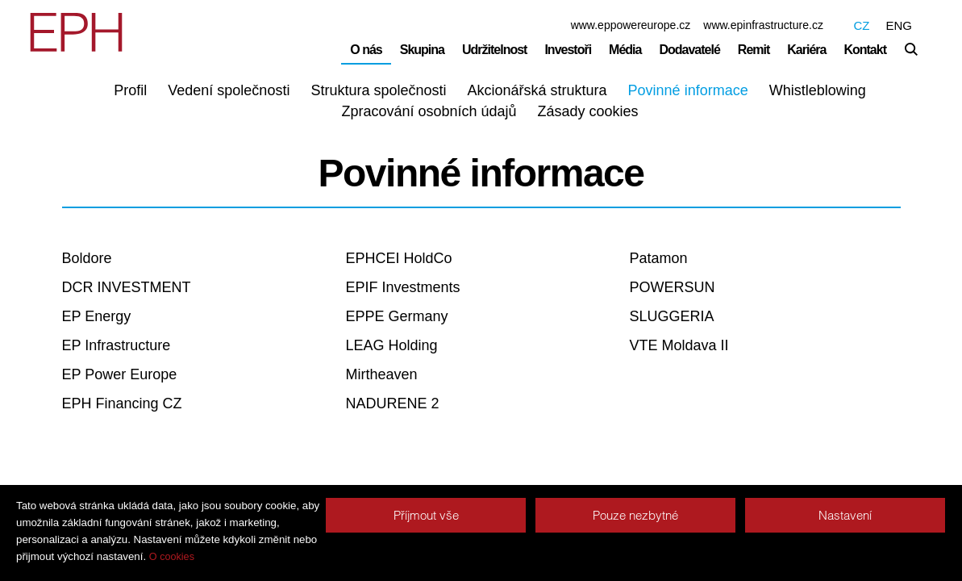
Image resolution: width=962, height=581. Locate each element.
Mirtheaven (382, 374)
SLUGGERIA (672, 316)
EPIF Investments (403, 287)
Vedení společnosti (228, 90)
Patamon (659, 258)
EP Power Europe (119, 374)
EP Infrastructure (116, 345)
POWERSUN (672, 287)
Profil (130, 90)
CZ (861, 25)
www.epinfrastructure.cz (763, 25)
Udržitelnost (494, 49)
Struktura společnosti (378, 90)
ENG (898, 25)
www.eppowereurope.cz (631, 25)
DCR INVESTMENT (126, 287)
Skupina (422, 49)
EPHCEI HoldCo (399, 258)
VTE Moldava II (679, 345)
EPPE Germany (397, 316)
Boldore (87, 258)
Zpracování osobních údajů (428, 111)
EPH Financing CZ (122, 403)
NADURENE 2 (392, 403)
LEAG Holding (392, 345)
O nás (365, 49)
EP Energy (96, 316)
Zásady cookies (588, 111)
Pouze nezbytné (635, 515)
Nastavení (845, 515)
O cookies (171, 556)
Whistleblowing (817, 90)
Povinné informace (688, 90)
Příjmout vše (426, 515)
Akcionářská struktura (537, 90)
